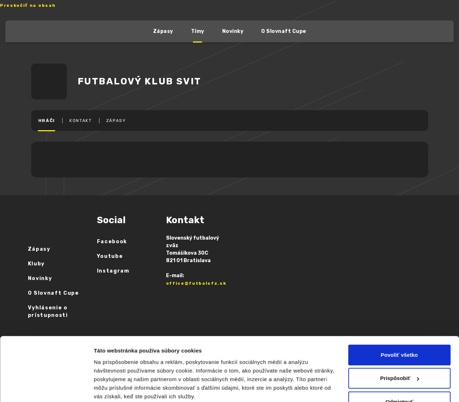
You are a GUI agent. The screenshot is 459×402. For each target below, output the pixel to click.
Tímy (197, 31)
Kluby (36, 264)
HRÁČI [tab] (46, 120)
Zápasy (163, 31)
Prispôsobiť (399, 333)
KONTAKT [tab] (80, 120)
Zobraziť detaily (118, 388)
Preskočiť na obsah (27, 5)
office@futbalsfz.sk (196, 283)
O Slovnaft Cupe (283, 31)
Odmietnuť (399, 356)
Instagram (113, 271)
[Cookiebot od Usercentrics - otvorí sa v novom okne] (46, 388)
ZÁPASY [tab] (116, 120)
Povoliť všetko (399, 310)
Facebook (112, 242)
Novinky (233, 31)
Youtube (110, 256)
